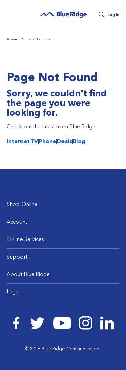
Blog (79, 141)
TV (34, 141)
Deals (64, 141)
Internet (18, 141)
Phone (47, 141)
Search (101, 14)
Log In (113, 15)
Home (12, 39)
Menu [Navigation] (13, 14)
